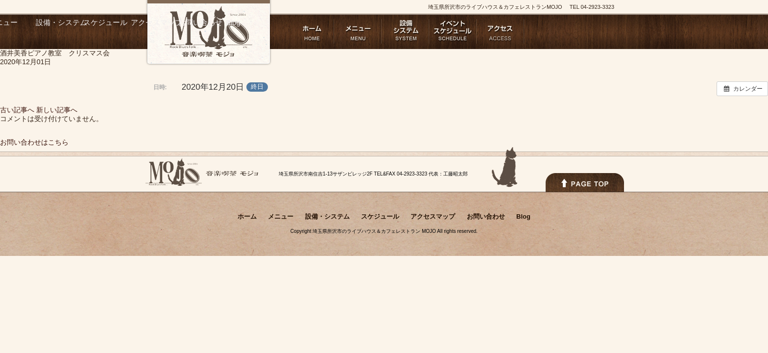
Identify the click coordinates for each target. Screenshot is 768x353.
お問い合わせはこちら (34, 142)
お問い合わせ (548, 31)
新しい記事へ (56, 110)
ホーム (310, 31)
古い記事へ (17, 110)
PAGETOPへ (585, 182)
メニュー (358, 31)
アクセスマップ (500, 31)
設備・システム (405, 31)
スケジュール (453, 31)
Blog (595, 31)
